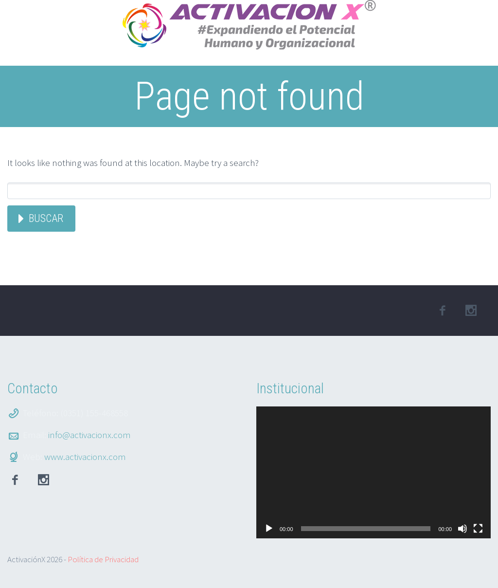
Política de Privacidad (103, 559)
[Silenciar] (462, 528)
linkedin (471, 310)
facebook (442, 310)
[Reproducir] (269, 528)
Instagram (43, 480)
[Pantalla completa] (478, 528)
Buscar (46, 218)
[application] (373, 472)
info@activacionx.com (89, 435)
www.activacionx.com (85, 456)
